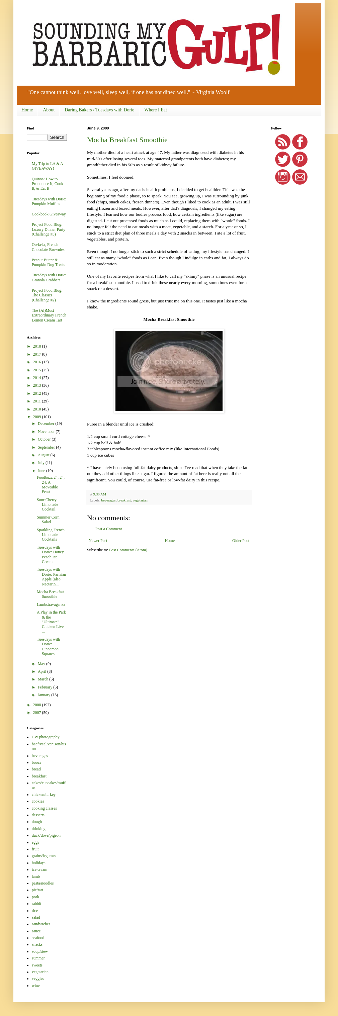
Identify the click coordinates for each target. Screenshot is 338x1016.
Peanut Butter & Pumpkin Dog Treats (48, 262)
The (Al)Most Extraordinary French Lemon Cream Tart (49, 315)
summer (38, 958)
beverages (108, 500)
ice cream (39, 869)
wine (35, 985)
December (46, 423)
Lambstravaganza (51, 604)
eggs (35, 842)
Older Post (240, 540)
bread (36, 769)
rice (35, 910)
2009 (37, 416)
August (44, 455)
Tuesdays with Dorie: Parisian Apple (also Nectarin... (51, 576)
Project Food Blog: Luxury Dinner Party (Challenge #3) (48, 229)
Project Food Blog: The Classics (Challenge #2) (47, 295)
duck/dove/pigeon (46, 835)
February (45, 687)
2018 (37, 346)
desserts (38, 815)
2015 (37, 370)
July (42, 462)
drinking (39, 828)
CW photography (46, 737)
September (47, 447)
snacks (37, 944)
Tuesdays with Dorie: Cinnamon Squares (48, 646)
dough (37, 821)
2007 (37, 712)
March (43, 679)
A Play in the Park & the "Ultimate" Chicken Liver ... (51, 622)
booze (36, 762)
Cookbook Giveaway (49, 214)
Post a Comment (108, 529)
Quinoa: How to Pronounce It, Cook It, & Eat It (47, 184)
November (47, 431)
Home (27, 109)
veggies (38, 978)
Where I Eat (155, 109)
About (49, 109)
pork (35, 897)
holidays (39, 862)
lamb (36, 876)
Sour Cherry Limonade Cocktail (47, 504)
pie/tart (37, 890)
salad (36, 917)
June (42, 470)
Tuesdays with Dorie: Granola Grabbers (49, 277)
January (44, 694)
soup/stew (40, 951)
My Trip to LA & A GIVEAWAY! (47, 166)
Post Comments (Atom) (128, 550)
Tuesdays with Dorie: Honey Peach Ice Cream (50, 554)
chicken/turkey (44, 794)
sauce (36, 931)
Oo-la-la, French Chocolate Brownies (48, 247)
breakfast (124, 500)
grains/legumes (44, 855)
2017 (37, 354)
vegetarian (140, 500)
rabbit (36, 903)
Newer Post (98, 540)
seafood (38, 937)
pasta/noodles (43, 883)
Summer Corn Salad (48, 519)
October (45, 439)
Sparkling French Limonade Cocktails (51, 535)
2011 (37, 401)
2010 (37, 409)
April (42, 671)
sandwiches (41, 924)
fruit (35, 849)
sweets (37, 965)
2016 (37, 362)
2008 (37, 705)
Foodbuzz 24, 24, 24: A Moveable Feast (51, 484)
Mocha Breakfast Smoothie (127, 139)
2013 (37, 385)
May (42, 663)
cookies (38, 801)
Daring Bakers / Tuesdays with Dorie (99, 109)
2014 (37, 377)
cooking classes (44, 808)
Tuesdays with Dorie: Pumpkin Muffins (49, 201)
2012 (37, 393)
